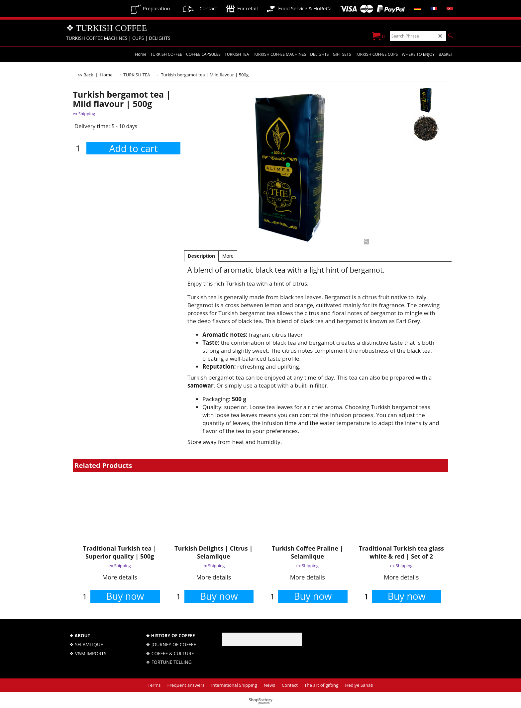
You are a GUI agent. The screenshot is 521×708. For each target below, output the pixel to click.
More (228, 256)
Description (201, 256)
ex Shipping (84, 114)
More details (119, 577)
